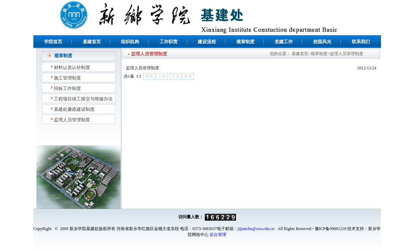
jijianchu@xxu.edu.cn (256, 228)
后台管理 (218, 234)
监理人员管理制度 (142, 68)
